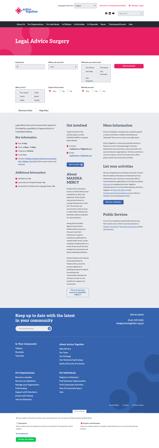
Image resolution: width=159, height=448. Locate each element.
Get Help (89, 71)
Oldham (106, 226)
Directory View (25, 110)
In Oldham (66, 24)
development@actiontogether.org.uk (117, 193)
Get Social (104, 67)
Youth (22, 96)
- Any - (54, 91)
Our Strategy (65, 356)
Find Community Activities (71, 384)
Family (36, 100)
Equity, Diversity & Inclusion (72, 363)
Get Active (90, 67)
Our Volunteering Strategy (71, 360)
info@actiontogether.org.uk (130, 323)
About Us (21, 24)
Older (22, 100)
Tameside (19, 355)
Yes (63, 91)
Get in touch (74, 164)
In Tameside (92, 24)
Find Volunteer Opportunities (72, 381)
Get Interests (89, 79)
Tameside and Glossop (128, 226)
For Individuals (52, 24)
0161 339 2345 (119, 190)
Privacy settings (79, 411)
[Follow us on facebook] (106, 13)
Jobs (131, 24)
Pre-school (24, 92)
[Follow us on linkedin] (110, 13)
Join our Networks (23, 399)
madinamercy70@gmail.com (80, 155)
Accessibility (114, 405)
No (71, 91)
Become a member (23, 377)
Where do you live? (56, 62)
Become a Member (113, 202)
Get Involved (103, 72)
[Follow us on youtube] (113, 13)
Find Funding (21, 388)
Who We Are (65, 349)
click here (106, 184)
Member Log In (138, 5)
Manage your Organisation (27, 384)
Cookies (125, 405)
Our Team (63, 352)
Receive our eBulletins (25, 381)
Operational (22, 423)
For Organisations (36, 24)
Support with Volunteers (26, 392)
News (103, 24)
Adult (36, 96)
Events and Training (24, 395)
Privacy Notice (138, 405)
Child (36, 92)
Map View (43, 110)
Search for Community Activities (113, 5)
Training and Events (117, 24)
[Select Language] (85, 5)
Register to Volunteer (69, 377)
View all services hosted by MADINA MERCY (77, 292)
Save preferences (22, 433)
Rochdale (113, 226)
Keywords (19, 62)
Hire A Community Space (70, 388)
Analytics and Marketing (91, 423)
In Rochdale (79, 24)
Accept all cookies (26, 439)
